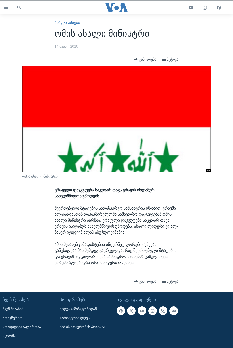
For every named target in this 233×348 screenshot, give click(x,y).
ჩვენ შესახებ (13, 309)
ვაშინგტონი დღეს (75, 318)
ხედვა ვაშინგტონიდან (78, 309)
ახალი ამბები (67, 22)
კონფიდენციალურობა (22, 327)
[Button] (145, 59)
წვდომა (9, 335)
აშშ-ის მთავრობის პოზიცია (82, 327)
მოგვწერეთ (12, 318)
